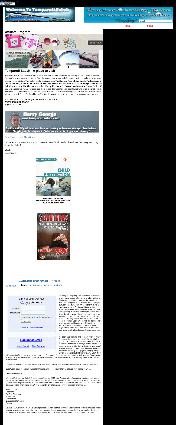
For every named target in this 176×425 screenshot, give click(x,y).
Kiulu (66, 26)
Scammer (47, 285)
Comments (141, 26)
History (45, 26)
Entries (121, 26)
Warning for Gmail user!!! (39, 281)
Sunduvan (57, 285)
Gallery (33, 26)
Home (8, 26)
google (38, 285)
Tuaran (56, 26)
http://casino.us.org (9, 1)
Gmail (31, 285)
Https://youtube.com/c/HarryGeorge (20, 137)
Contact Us (21, 26)
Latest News (79, 26)
